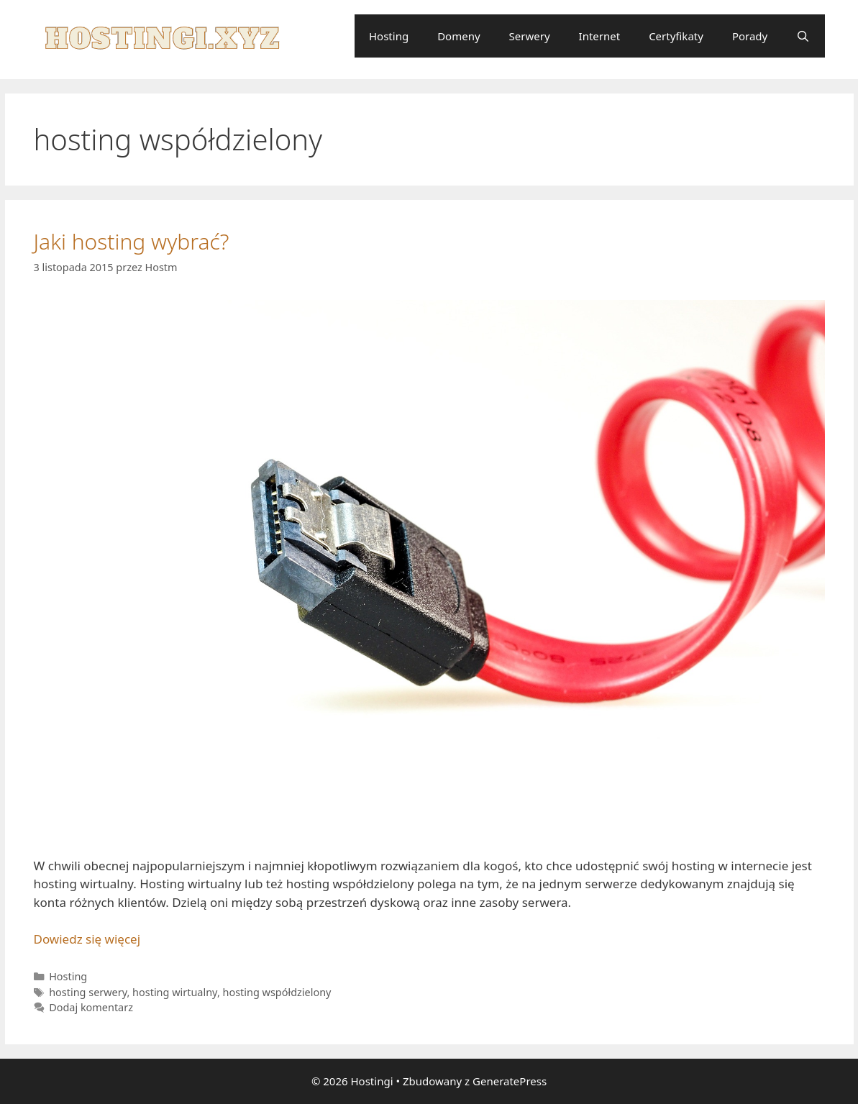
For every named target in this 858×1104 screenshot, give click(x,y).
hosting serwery (88, 992)
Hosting (389, 36)
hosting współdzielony (277, 992)
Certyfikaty (676, 36)
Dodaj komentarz (91, 1007)
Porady (749, 36)
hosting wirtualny (174, 992)
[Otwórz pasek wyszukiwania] (803, 36)
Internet (600, 36)
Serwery (529, 36)
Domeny (458, 36)
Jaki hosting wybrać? (131, 241)
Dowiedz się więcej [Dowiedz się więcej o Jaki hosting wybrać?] (87, 939)
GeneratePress (510, 1081)
